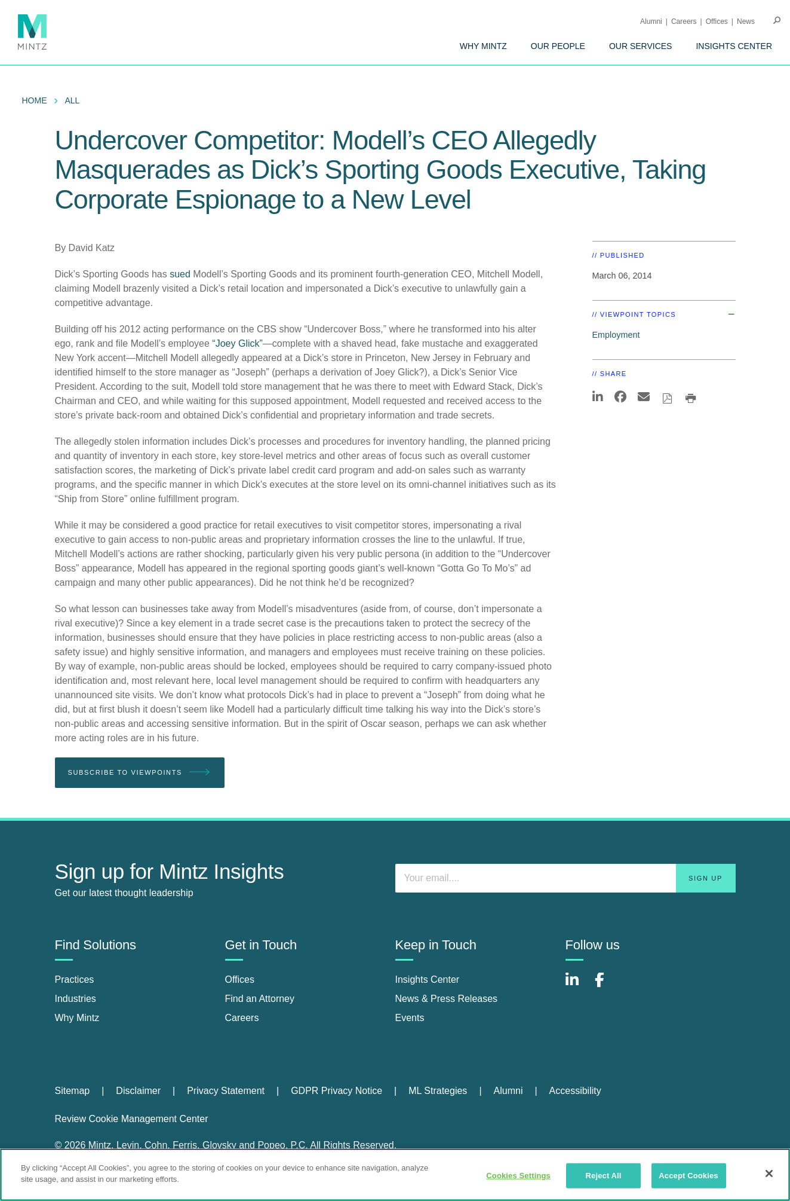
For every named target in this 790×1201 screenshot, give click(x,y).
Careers (684, 21)
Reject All (604, 1175)
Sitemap (72, 1091)
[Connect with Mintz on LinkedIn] (577, 986)
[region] (395, 1174)
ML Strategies (437, 1091)
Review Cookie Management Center (131, 1119)
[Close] (769, 1173)
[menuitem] (483, 46)
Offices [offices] (240, 979)
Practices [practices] (74, 979)
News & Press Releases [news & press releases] (446, 999)
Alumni (651, 21)
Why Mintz (483, 46)
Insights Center (734, 46)
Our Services (640, 46)
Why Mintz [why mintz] (77, 1018)
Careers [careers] (242, 1018)
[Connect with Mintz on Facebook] (607, 986)
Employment (616, 335)
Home (34, 100)
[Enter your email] (565, 878)
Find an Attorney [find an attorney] (260, 999)
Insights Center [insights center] (427, 979)
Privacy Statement (226, 1091)
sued (180, 274)
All (72, 100)
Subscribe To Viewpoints (139, 773)
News (746, 21)
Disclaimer (138, 1091)
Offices (717, 21)
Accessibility (575, 1091)
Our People (558, 46)
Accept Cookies (688, 1175)
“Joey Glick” (237, 343)
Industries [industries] (75, 999)
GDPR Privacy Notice (336, 1091)
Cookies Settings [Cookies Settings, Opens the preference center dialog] (518, 1175)
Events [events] (410, 1018)
